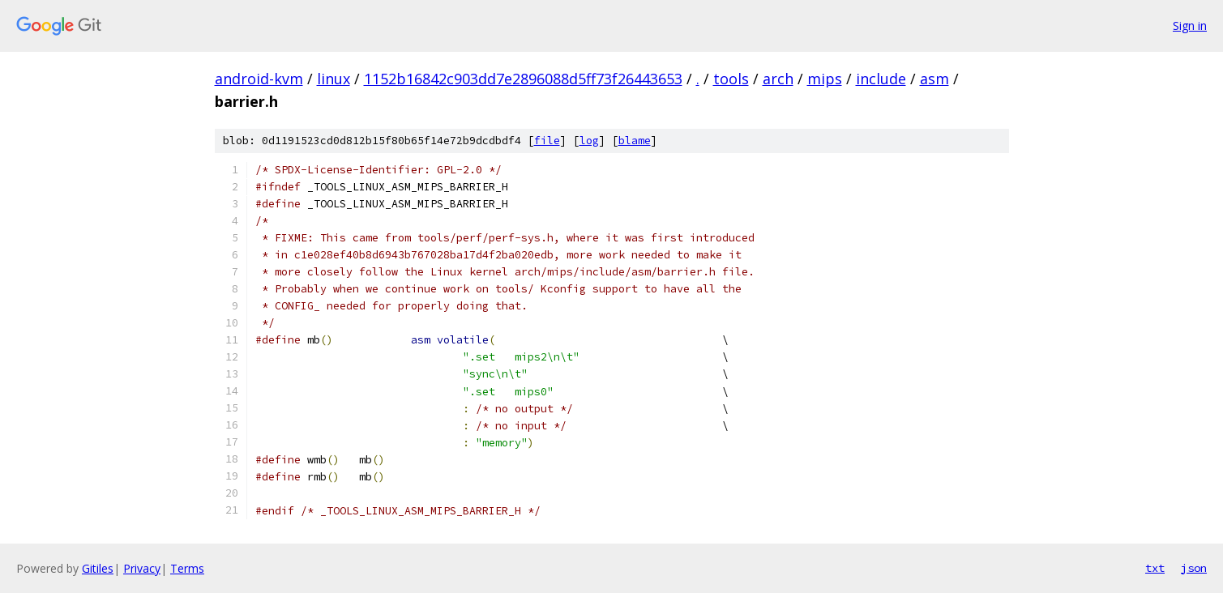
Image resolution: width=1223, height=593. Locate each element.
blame (634, 140)
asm (934, 78)
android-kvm (259, 78)
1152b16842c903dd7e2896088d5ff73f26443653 (523, 78)
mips (824, 78)
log (589, 140)
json (1194, 568)
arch (778, 78)
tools (731, 78)
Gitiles (97, 568)
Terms (187, 568)
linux (333, 78)
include (881, 78)
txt (1155, 568)
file (547, 140)
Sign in (1190, 25)
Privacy (141, 568)
